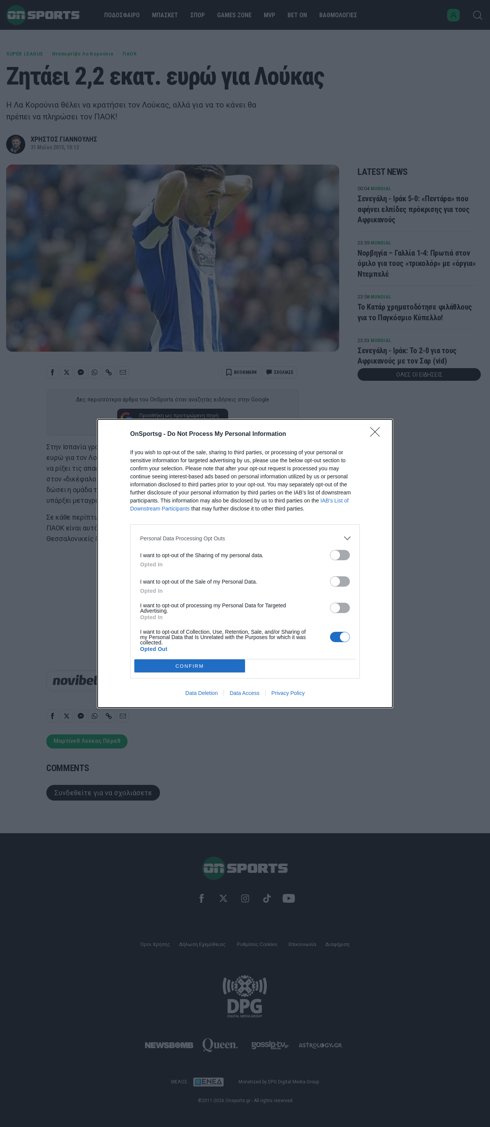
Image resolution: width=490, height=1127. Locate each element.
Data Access (245, 693)
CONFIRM (189, 666)
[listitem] (245, 538)
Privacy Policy (288, 693)
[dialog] (245, 563)
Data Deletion (201, 693)
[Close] (377, 434)
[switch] (340, 555)
